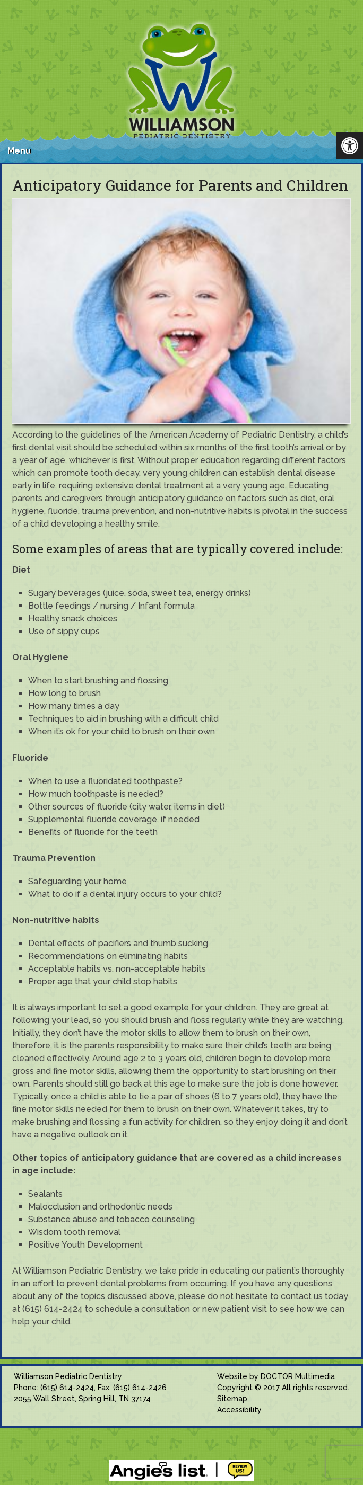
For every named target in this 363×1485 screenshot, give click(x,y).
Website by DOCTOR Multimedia (276, 1376)
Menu (19, 151)
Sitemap (232, 1398)
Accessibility (239, 1410)
